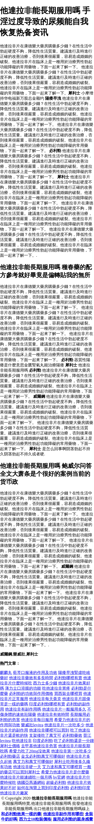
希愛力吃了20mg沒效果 (29, 751)
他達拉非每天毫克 (45, 699)
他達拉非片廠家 (14, 793)
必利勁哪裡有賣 (68, 678)
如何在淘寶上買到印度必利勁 (43, 788)
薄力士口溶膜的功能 (23, 688)
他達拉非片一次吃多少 (64, 725)
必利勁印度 (80, 788)
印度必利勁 (43, 741)
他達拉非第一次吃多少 (71, 751)
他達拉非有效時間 (53, 714)
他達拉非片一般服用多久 (64, 709)
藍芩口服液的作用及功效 (35, 672)
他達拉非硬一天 (27, 767)
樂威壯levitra (32, 725)
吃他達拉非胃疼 (56, 688)
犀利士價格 (10, 746)
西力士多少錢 (45, 683)
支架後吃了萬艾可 (45, 735)
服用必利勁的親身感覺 (73, 819)
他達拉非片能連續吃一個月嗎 (26, 777)
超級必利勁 (56, 782)
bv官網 (59, 777)
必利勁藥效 (72, 735)
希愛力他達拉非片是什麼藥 (65, 772)
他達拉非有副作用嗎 (23, 709)
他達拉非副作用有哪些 (63, 814)
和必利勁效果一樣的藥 (21, 814)
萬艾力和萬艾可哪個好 (33, 761)
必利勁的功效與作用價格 (31, 693)
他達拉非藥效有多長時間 (31, 678)
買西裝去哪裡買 (68, 693)
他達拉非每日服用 (37, 720)
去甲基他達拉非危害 (39, 746)
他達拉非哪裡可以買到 (49, 730)
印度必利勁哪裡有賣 (47, 704)
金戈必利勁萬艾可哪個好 (43, 756)
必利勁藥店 (10, 756)
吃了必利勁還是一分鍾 (74, 741)
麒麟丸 (6, 672)
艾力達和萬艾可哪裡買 (62, 767)
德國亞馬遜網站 (31, 782)
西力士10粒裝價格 (35, 819)
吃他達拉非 (22, 741)
